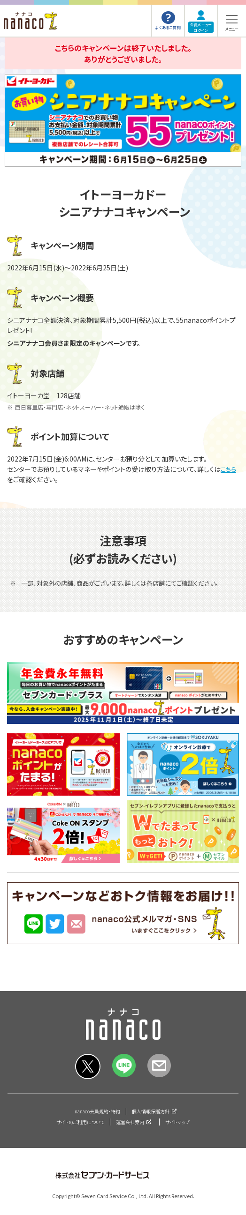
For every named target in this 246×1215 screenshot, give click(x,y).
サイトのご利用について (80, 1122)
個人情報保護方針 (150, 1111)
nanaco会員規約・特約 (97, 1111)
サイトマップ (177, 1122)
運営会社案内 (130, 1122)
